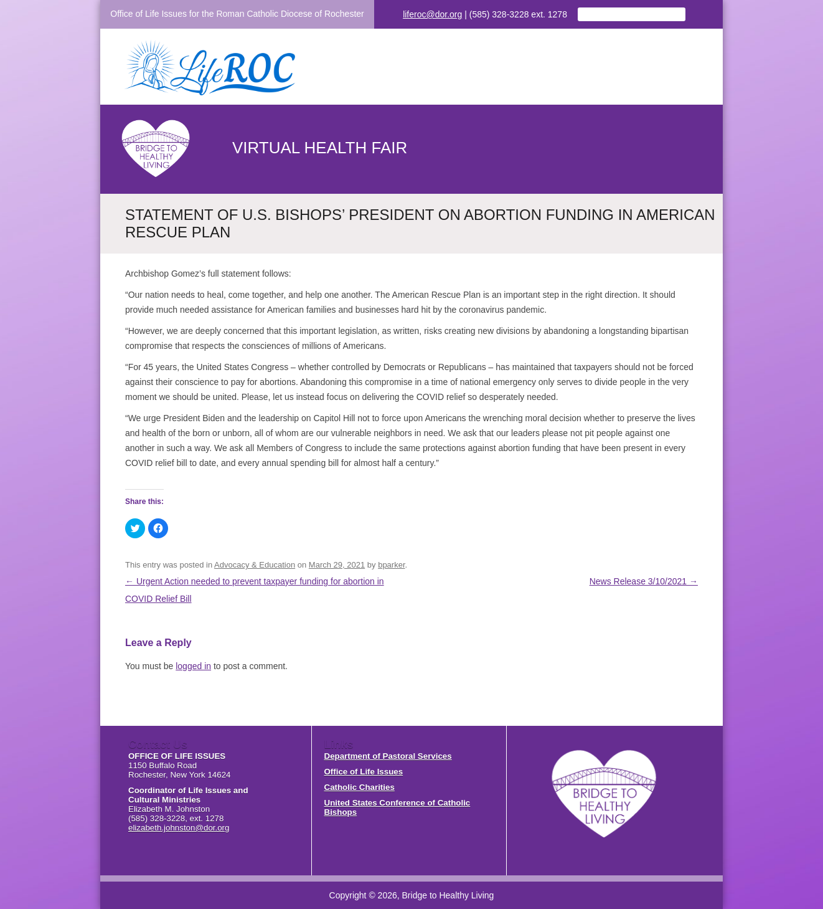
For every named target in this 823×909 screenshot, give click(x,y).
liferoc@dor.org (432, 14)
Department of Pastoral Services (388, 756)
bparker (391, 564)
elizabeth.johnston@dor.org (178, 827)
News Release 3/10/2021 (644, 581)
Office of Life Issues (363, 771)
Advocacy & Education (254, 564)
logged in (193, 666)
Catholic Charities (359, 787)
